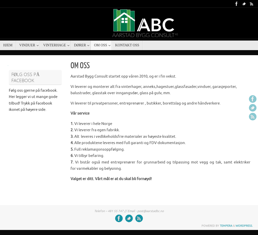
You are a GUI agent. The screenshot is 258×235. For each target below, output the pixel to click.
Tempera (226, 225)
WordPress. (244, 225)
